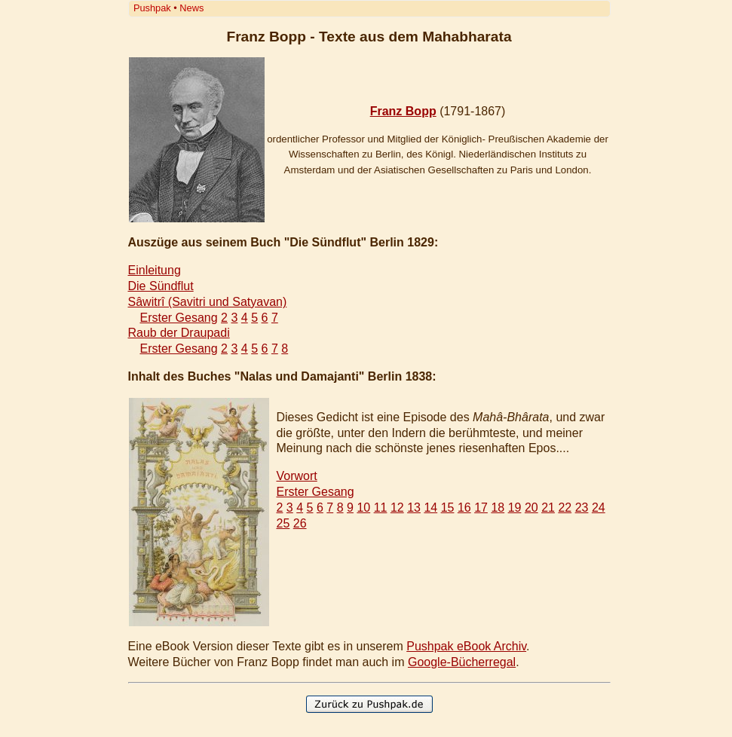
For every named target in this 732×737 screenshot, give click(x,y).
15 (448, 507)
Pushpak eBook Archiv (466, 646)
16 (464, 507)
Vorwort (297, 475)
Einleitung (154, 270)
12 (397, 507)
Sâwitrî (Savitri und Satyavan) (207, 301)
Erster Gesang (179, 317)
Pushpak (152, 8)
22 (564, 507)
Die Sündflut (161, 286)
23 (582, 507)
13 (414, 507)
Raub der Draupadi (179, 332)
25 (283, 523)
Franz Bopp (403, 111)
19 (515, 507)
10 (363, 507)
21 (548, 507)
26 (300, 523)
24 (598, 507)
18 (497, 507)
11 (380, 507)
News (191, 8)
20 (531, 507)
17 (481, 507)
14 (430, 507)
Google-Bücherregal (462, 662)
